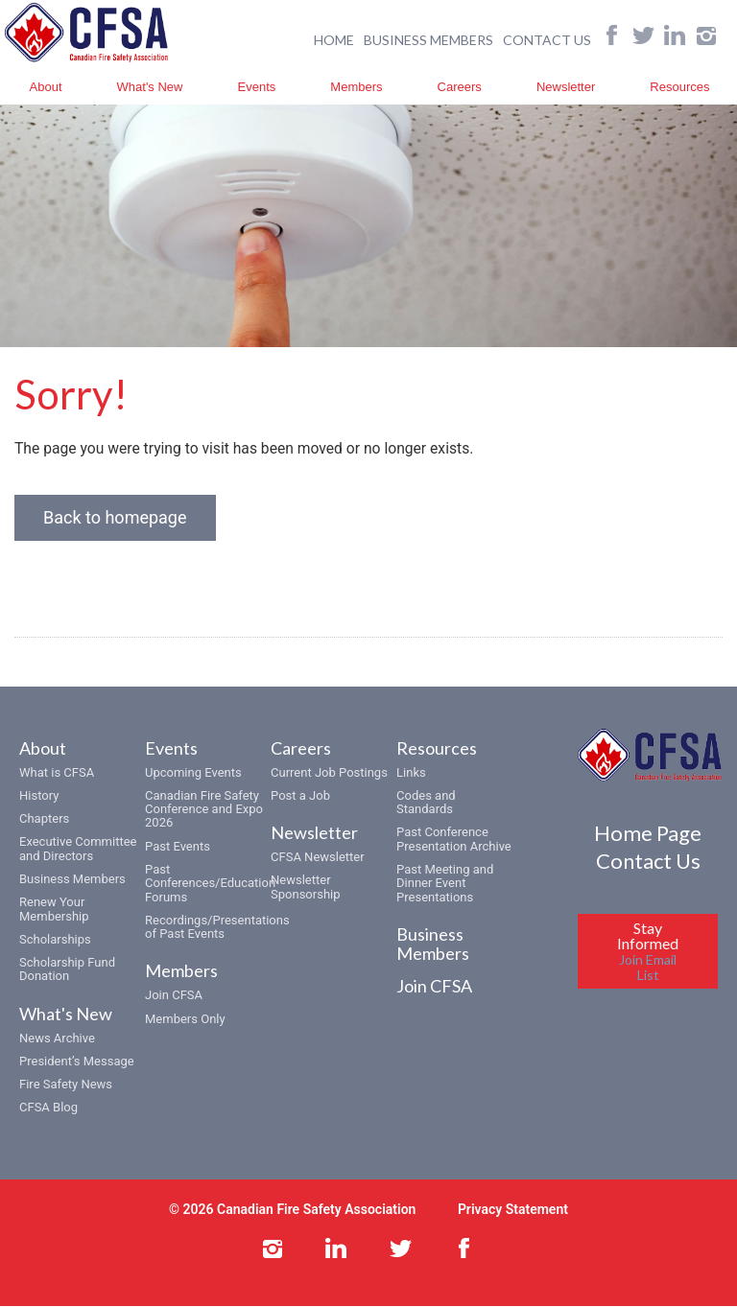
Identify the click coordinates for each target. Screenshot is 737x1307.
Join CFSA (173, 996)
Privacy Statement (513, 1210)
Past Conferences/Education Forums (210, 884)
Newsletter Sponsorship (305, 887)
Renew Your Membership (54, 909)
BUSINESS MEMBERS (428, 39)
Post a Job (300, 796)
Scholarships (55, 940)
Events (257, 86)
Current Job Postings (329, 772)
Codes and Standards (426, 803)
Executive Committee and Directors (77, 849)
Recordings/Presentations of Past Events (217, 928)
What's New (150, 86)
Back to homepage (115, 518)
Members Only (185, 1019)
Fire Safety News (65, 1085)
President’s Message (76, 1062)
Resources (679, 86)
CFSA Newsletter (318, 858)
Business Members (72, 880)
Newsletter (565, 86)
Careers (460, 86)
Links (411, 772)
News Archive (57, 1038)
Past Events (177, 847)
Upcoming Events (193, 772)
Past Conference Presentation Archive (453, 839)
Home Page (647, 834)
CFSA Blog (48, 1108)
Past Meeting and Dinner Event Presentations (444, 884)
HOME (334, 39)
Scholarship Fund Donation (67, 970)
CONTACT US (547, 39)
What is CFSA (56, 772)
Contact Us (648, 862)
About (46, 86)
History (39, 796)
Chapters (44, 819)
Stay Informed (647, 952)
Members (356, 86)
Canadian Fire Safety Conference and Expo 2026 (204, 810)
